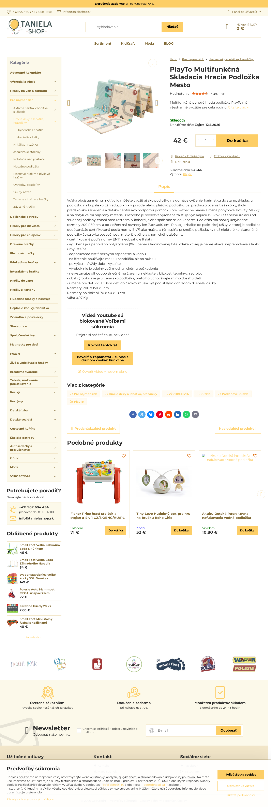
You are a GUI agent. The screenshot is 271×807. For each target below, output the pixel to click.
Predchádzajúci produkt (93, 428)
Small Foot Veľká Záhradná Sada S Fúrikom (40, 547)
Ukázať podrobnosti (241, 795)
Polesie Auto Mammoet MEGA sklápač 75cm (37, 591)
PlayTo (187, 174)
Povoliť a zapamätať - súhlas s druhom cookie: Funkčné (103, 358)
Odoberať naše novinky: (52, 734)
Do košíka (237, 140)
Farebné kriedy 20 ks (35, 606)
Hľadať (172, 27)
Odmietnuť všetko (240, 786)
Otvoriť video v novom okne (102, 371)
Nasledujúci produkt (238, 428)
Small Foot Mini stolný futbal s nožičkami (36, 621)
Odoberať (229, 730)
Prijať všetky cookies (241, 774)
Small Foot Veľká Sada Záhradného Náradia (36, 561)
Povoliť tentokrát (102, 345)
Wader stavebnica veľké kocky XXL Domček (38, 576)
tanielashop (34, 637)
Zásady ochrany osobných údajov (30, 799)
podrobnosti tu (113, 785)
